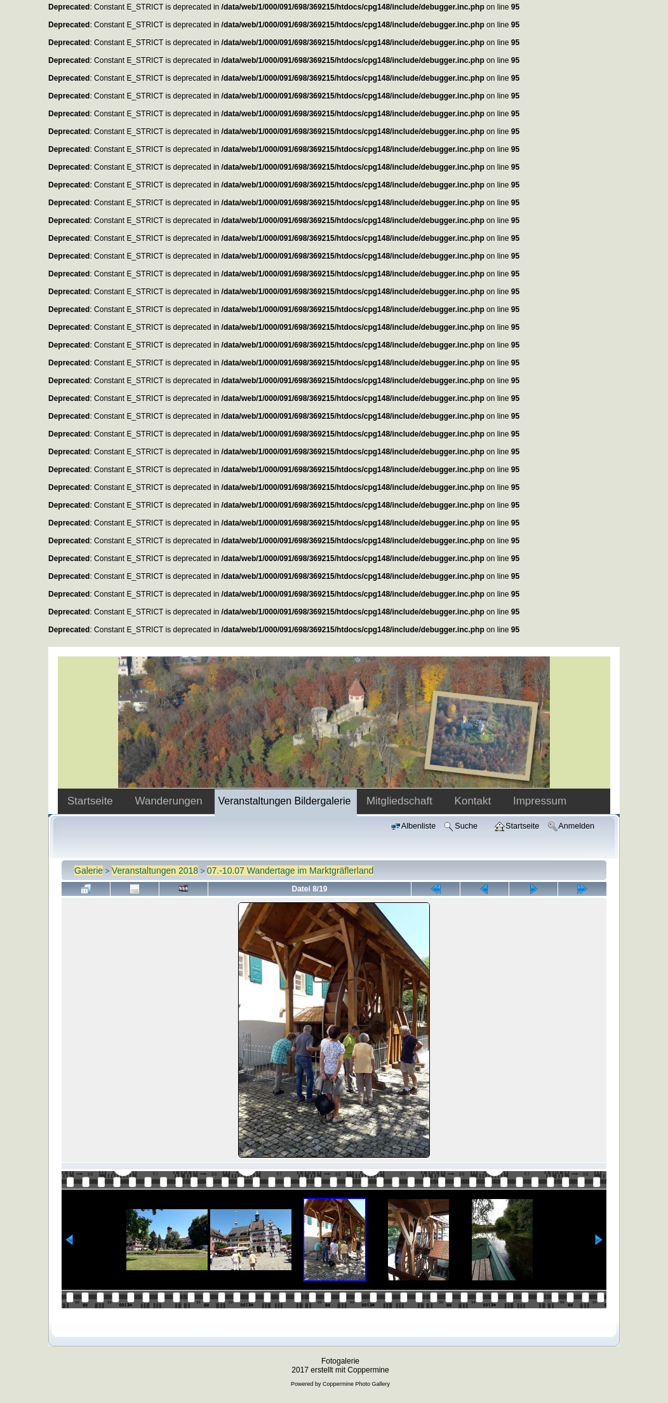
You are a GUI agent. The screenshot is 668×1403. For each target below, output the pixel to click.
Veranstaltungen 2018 (155, 870)
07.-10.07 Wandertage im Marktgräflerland (290, 870)
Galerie (88, 870)
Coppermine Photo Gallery (356, 1384)
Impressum (539, 801)
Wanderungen (170, 801)
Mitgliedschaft (401, 801)
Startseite (91, 801)
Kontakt (474, 801)
